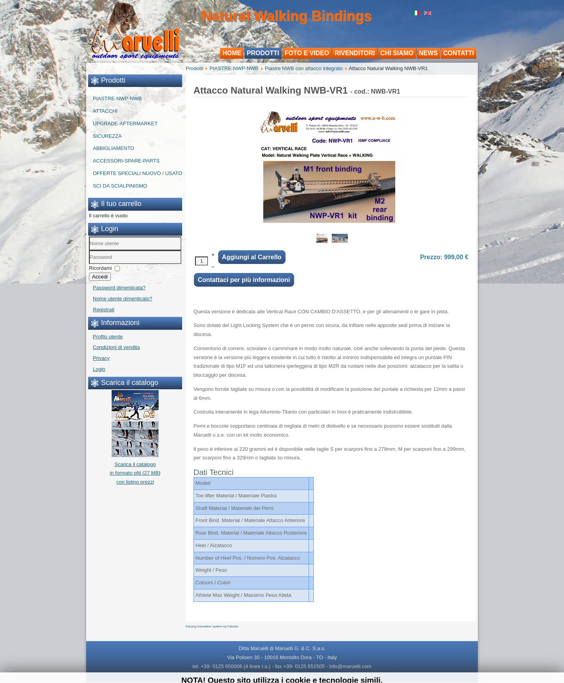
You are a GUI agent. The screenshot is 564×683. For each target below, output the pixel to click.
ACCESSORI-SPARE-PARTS (126, 161)
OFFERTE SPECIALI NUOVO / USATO (137, 173)
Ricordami (100, 268)
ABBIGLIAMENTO (113, 148)
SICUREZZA (107, 136)
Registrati (103, 310)
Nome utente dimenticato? (122, 299)
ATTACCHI (105, 111)
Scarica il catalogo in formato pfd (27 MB (134, 464)
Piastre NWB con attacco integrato (304, 68)
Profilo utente (108, 337)
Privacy (101, 358)
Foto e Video (307, 53)
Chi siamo (396, 53)
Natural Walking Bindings (286, 16)
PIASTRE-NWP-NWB (117, 98)
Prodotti (263, 53)
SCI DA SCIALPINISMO (120, 186)
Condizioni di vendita (116, 347)
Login (99, 369)
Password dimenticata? (119, 288)
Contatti (458, 53)
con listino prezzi (135, 482)
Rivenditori (354, 53)
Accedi (100, 277)
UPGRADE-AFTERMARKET (125, 123)
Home (231, 53)
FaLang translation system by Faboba (212, 626)
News (428, 53)
